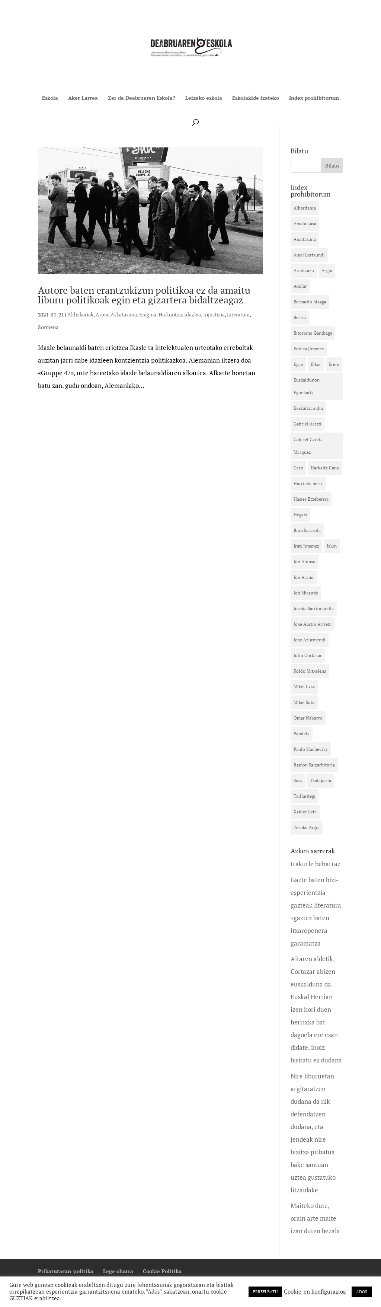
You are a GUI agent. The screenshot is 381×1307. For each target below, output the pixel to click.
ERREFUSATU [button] (265, 1291)
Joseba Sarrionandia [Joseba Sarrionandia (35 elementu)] (314, 608)
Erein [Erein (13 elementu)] (334, 364)
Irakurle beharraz (315, 864)
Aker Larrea (83, 98)
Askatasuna (124, 314)
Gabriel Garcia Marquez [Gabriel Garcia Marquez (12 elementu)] (308, 446)
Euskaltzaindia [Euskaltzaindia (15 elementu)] (308, 408)
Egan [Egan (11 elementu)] (298, 364)
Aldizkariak (80, 314)
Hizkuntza (170, 314)
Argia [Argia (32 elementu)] (326, 270)
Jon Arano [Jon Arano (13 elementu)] (304, 577)
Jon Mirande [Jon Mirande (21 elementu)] (306, 593)
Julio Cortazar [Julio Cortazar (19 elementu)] (308, 655)
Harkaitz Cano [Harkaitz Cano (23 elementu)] (325, 468)
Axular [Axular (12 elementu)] (300, 286)
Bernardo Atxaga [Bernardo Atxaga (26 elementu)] (310, 302)
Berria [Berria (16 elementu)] (300, 317)
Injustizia (214, 314)
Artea (102, 314)
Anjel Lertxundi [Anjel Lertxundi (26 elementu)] (309, 255)
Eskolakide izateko (255, 98)
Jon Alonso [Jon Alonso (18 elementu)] (305, 561)
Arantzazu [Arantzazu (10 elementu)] (304, 270)
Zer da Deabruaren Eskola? (141, 98)
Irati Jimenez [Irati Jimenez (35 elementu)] (306, 546)
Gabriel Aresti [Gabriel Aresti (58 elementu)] (307, 424)
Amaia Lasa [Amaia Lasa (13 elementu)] (305, 223)
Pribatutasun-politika (65, 1271)
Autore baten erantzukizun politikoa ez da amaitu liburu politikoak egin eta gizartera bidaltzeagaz (144, 295)
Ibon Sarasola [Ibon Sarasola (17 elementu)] (307, 530)
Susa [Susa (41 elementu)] (298, 780)
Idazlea (192, 314)
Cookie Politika (162, 1271)
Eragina (147, 314)
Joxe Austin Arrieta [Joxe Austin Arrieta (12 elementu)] (313, 624)
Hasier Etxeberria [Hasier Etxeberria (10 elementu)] (311, 499)
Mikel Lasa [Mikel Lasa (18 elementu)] (304, 686)
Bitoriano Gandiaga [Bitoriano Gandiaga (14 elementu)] (313, 333)
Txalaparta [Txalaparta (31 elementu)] (320, 780)
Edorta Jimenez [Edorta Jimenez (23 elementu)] (309, 348)
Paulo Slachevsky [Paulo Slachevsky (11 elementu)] (311, 749)
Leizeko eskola (203, 98)
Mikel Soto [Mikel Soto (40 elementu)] (304, 702)
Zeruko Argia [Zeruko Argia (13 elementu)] (307, 827)
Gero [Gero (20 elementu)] (298, 468)
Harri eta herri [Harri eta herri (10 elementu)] (308, 483)
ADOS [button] (361, 1291)
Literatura (238, 314)
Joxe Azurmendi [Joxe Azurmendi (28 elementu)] (310, 640)
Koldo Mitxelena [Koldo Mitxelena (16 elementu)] (310, 671)
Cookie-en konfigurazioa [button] (315, 1291)
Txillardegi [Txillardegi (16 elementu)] (305, 796)
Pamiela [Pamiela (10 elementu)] (302, 733)
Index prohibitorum (314, 98)
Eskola (50, 98)
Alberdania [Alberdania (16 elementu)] (305, 208)
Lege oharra (118, 1271)
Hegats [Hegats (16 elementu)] (300, 514)
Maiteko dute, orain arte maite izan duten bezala (315, 1218)
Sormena (48, 327)
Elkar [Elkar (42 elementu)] (316, 364)
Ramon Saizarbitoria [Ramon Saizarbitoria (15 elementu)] (314, 765)
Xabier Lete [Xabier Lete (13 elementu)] (305, 812)
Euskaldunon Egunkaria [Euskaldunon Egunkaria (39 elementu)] (307, 386)
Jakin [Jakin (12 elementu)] (332, 546)
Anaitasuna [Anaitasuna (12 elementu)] (305, 239)
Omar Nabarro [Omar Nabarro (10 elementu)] (308, 718)
